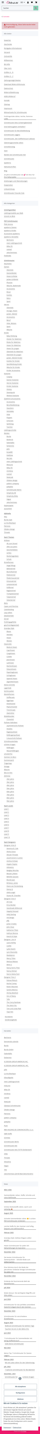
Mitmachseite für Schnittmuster (15, 112)
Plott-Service (8, 224)
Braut (9, 292)
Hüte (8, 414)
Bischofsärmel (12, 572)
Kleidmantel (11, 704)
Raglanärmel (11, 591)
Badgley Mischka (13, 870)
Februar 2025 (9, 1232)
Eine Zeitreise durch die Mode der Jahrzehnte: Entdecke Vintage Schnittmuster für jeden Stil (20, 1269)
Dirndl (6, 619)
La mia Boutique (10, 523)
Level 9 (6, 834)
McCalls (9, 458)
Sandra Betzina (12, 990)
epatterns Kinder (10, 230)
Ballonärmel (11, 569)
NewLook (10, 477)
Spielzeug (10, 424)
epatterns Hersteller (11, 237)
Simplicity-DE (11, 493)
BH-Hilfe (7, 64)
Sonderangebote (11, 1020)
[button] (28, 2)
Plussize (9, 282)
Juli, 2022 (7, 1367)
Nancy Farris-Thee (13, 968)
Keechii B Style (12, 936)
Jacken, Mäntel (12, 314)
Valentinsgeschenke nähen (13, 143)
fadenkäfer (10, 443)
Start (5, 151)
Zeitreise (7, 776)
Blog (5, 171)
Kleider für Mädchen (14, 339)
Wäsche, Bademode (14, 286)
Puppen (9, 417)
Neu (5, 517)
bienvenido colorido (11, 1041)
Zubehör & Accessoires (12, 399)
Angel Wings (11, 565)
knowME (10, 452)
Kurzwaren (9, 1017)
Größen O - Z (8, 76)
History (9, 389)
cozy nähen (8, 613)
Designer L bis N (10, 939)
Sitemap (7, 104)
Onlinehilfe (8, 56)
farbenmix (10, 446)
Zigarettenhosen (12, 682)
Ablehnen (20, 1399)
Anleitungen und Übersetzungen (16, 181)
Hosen (9, 638)
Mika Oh (10, 246)
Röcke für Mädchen (13, 342)
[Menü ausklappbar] (3, 1)
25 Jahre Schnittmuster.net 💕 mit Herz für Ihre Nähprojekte (19, 176)
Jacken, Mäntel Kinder (14, 358)
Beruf (9, 320)
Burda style (8, 520)
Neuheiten (8, 264)
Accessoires (11, 289)
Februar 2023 (9, 1359)
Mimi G (9, 965)
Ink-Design (10, 917)
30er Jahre (10, 782)
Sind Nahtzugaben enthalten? (14, 127)
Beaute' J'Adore (12, 874)
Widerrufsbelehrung (11, 92)
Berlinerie (10, 240)
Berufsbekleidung (13, 405)
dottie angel (11, 892)
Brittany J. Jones (12, 883)
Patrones (7, 526)
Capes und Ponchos (11, 606)
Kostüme (7, 374)
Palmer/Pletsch (12, 980)
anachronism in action (15, 858)
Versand (7, 52)
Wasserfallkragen (13, 751)
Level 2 (6, 812)
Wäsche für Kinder (13, 367)
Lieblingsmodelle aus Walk (13, 213)
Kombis (9, 295)
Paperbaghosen (12, 672)
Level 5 (6, 822)
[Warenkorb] (36, 2)
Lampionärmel (12, 584)
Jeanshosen (11, 660)
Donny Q (10, 889)
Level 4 (6, 818)
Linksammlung (9, 189)
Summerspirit (9, 760)
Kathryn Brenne (12, 933)
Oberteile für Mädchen (15, 352)
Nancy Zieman (12, 971)
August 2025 (8, 1213)
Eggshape (10, 700)
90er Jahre (10, 801)
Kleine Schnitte (9, 685)
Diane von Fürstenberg (15, 886)
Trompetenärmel (13, 594)
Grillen (9, 553)
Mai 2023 (7, 1348)
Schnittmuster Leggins (12, 135)
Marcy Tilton (11, 958)
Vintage (6, 766)
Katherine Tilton (12, 930)
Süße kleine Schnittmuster (14, 1344)
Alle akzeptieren (20, 1386)
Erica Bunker (11, 905)
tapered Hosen (12, 678)
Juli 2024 (7, 1288)
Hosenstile (8, 644)
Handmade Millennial (14, 908)
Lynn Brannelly (12, 952)
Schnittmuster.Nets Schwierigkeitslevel (18, 123)
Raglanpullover (12, 732)
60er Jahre (10, 792)
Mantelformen (9, 694)
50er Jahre (10, 788)
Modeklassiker (9, 716)
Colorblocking (9, 609)
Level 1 (6, 809)
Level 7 (6, 828)
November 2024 (10, 1276)
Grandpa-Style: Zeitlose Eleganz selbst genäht (17, 1239)
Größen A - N (8, 72)
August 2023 (8, 1323)
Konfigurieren (20, 1393)
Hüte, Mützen (11, 323)
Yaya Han (10, 1012)
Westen (9, 641)
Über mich (8, 68)
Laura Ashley (11, 943)
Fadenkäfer (8, 1053)
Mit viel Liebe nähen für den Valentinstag (19, 1363)
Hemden (10, 635)
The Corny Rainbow (13, 1002)
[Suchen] (17, 8)
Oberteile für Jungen (14, 355)
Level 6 (6, 825)
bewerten (7, 40)
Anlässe (7, 540)
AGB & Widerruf (9, 96)
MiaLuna (10, 465)
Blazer (9, 631)
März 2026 (8, 1190)
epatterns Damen (10, 227)
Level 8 (6, 831)
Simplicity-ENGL (12, 496)
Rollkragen (10, 748)
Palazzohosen (11, 669)
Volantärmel (11, 600)
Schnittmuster (9, 159)
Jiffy (8, 921)
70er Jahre (10, 795)
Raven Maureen (12, 987)
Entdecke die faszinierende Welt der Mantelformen (17, 1282)
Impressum (7, 1427)
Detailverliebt (9, 616)
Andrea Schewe (12, 861)
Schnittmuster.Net (10, 1146)
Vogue (9, 499)
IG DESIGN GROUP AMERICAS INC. (16, 1062)
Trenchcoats (11, 710)
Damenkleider (12, 273)
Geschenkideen (12, 550)
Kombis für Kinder (13, 361)
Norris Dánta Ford (13, 974)
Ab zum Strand (12, 543)
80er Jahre (10, 798)
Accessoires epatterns (12, 234)
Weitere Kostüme (13, 396)
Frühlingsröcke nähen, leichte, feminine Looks (18, 117)
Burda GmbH (8, 1049)
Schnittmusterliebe (11, 741)
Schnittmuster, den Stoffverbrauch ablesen (19, 139)
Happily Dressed (12, 911)
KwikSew (10, 455)
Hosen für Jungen (13, 348)
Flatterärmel (11, 575)
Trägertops (8, 763)
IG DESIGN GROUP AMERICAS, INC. (16, 1066)
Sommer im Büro (10, 757)
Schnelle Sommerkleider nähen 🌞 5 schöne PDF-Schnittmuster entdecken (20, 1220)
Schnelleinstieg (9, 147)
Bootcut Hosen (12, 647)
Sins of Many (11, 996)
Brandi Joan (11, 880)
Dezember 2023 (9, 1311)
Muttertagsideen (13, 556)
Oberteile (10, 270)
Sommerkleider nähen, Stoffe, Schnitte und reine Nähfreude (19, 1196)
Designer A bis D (10, 845)
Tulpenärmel (11, 597)
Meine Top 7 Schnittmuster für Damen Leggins (18, 1354)
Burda (9, 436)
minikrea (10, 471)
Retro (8, 298)
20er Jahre (10, 779)
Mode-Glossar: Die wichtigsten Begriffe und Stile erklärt (19, 1294)
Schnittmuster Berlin (14, 490)
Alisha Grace (11, 852)
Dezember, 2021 (10, 1374)
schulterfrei (8, 754)
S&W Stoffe (8, 1134)
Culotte (9, 656)
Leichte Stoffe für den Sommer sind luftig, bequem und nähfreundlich (19, 1227)
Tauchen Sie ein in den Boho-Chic (17, 1329)
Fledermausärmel (13, 578)
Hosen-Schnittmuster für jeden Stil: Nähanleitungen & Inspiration (16, 1247)
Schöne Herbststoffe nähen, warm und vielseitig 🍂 (18, 1208)
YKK (5, 1170)
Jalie (8, 449)
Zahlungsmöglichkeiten (12, 80)
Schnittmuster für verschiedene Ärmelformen (15, 1317)
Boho (6, 603)
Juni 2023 (7, 1333)
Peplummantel (12, 707)
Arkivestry (10, 867)
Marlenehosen (12, 666)
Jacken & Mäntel (12, 279)
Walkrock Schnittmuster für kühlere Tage (19, 1326)
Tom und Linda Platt (14, 1009)
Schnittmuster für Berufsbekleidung (17, 131)
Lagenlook (7, 688)
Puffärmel (10, 587)
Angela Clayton (12, 864)
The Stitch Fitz (12, 1005)
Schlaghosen (11, 675)
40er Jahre (10, 785)
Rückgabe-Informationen (13, 48)
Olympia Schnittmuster (12, 1106)
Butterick (10, 439)
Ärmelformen (9, 562)
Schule (9, 559)
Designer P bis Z (10, 977)
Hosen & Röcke (12, 276)
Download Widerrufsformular (14, 84)
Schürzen (10, 421)
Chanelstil (10, 719)
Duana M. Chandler (14, 895)
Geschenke (8, 44)
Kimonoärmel (11, 581)
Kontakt (6, 100)
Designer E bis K (10, 899)
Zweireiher (10, 713)
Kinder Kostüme (12, 386)
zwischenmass (12, 252)
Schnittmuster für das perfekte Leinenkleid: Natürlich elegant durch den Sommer (19, 1306)
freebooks (7, 256)
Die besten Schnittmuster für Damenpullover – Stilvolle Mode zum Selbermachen (17, 1259)
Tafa (8, 999)
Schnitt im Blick (9, 216)
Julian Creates (12, 924)
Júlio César (10, 927)
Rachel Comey (12, 983)
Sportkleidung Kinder (14, 364)
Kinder (6, 333)
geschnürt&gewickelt (11, 625)
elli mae (9, 902)
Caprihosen (11, 650)
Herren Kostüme (12, 383)
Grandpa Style (9, 628)
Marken (6, 433)
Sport (8, 301)
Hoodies (9, 729)
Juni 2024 (7, 1299)
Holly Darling (11, 914)
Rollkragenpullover (13, 735)
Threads (7, 532)
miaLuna (7, 1086)
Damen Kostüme (12, 380)
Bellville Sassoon (12, 877)
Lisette (9, 946)
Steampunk (11, 392)
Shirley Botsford (12, 993)
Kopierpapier (8, 505)
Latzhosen (10, 663)
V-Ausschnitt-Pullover (14, 738)
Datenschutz (17, 1427)
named (9, 249)
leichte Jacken (9, 691)
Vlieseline (7, 1162)
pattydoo (10, 487)
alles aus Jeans (12, 547)
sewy (6, 1154)
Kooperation (8, 185)
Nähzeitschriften (10, 167)
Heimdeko (10, 411)
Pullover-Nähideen (10, 722)
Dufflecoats (11, 697)
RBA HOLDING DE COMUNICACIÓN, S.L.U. (18, 1130)
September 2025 (10, 1201)
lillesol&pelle (8, 1078)
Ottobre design (12, 480)
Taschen (10, 427)
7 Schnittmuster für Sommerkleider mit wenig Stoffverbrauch (18, 1339)
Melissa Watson (12, 961)
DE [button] (22, 2)
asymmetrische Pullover (15, 726)
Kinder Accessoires (13, 370)
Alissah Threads (12, 855)
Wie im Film (8, 773)
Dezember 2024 (9, 1252)
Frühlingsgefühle (10, 622)
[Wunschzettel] (32, 2)
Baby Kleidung (12, 336)
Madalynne (11, 955)
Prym (6, 1126)
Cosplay (9, 377)
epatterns (7, 163)
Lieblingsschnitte (10, 430)
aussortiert (8, 509)
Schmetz (7, 1138)
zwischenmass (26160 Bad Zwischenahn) (18, 1174)
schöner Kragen (9, 744)
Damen (6, 267)
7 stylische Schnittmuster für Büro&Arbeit (20, 1370)
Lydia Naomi (11, 949)
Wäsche (9, 330)
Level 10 (7, 837)
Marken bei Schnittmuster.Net (15, 155)
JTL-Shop (23, 1431)
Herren (6, 304)
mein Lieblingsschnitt (14, 243)
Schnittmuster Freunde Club (14, 193)
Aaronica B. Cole (12, 848)
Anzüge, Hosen (12, 311)
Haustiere (10, 408)
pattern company (13, 483)
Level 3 (6, 815)
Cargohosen (11, 653)
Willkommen (8, 60)
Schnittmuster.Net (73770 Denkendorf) (18, 1150)
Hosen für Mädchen (14, 345)
